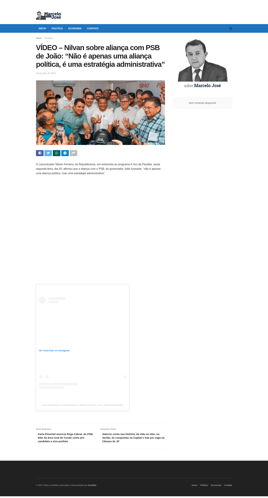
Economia (75, 28)
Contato (93, 28)
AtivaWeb (92, 487)
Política (57, 28)
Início (42, 28)
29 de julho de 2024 (46, 73)
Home (38, 38)
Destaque (48, 38)
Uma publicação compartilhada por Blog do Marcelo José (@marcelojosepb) (82, 405)
